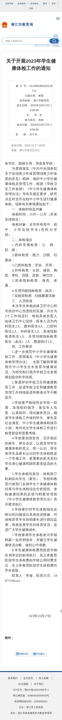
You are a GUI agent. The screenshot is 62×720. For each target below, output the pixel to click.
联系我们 (13, 678)
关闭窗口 (39, 653)
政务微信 (34, 3)
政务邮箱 (22, 3)
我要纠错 (22, 653)
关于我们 (39, 684)
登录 (54, 3)
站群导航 (9, 3)
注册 (31, 8)
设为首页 (28, 678)
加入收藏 (44, 678)
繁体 (45, 3)
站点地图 (23, 684)
